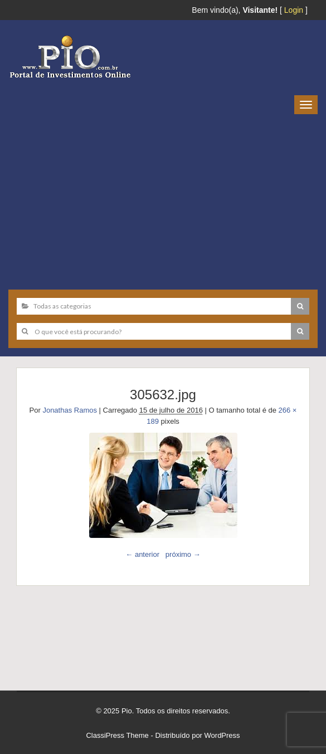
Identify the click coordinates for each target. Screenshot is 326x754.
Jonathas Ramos (69, 410)
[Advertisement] (163, 198)
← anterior (142, 554)
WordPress (222, 735)
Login (293, 10)
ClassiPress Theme (117, 735)
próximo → (183, 554)
